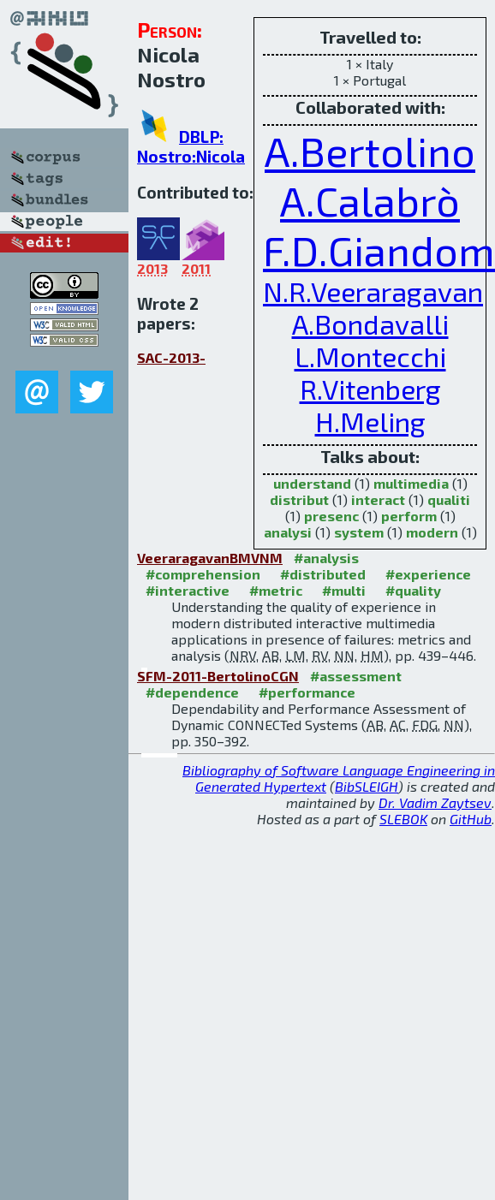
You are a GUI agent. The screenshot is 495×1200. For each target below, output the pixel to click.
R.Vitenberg (370, 388)
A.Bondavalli (370, 323)
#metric (275, 590)
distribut (299, 499)
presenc (331, 516)
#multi (344, 590)
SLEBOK (403, 819)
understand (312, 483)
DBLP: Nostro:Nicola (191, 146)
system (359, 532)
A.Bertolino (370, 150)
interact (378, 499)
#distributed (323, 574)
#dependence (192, 692)
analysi (288, 532)
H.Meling (370, 421)
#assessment (356, 676)
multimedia (411, 483)
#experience (428, 574)
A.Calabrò (370, 200)
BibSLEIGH (366, 786)
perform (409, 516)
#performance (307, 692)
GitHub (471, 819)
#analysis (326, 558)
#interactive (188, 590)
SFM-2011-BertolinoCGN (218, 676)
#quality (413, 590)
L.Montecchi (370, 356)
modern (432, 532)
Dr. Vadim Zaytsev (435, 802)
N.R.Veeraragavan (373, 291)
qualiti (448, 499)
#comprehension (203, 574)
